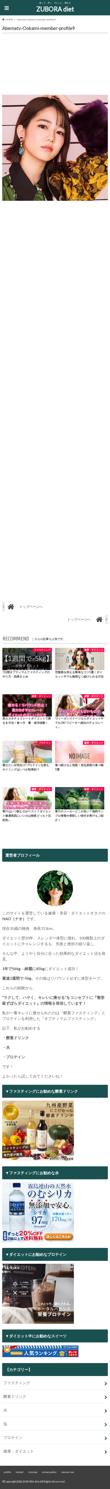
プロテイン (12, 1437)
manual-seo (67, 1472)
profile (7, 1472)
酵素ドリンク (14, 1396)
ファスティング (16, 1382)
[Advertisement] (55, 65)
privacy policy (49, 1472)
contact (19, 1472)
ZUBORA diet (55, 9)
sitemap (32, 1472)
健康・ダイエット (18, 1451)
